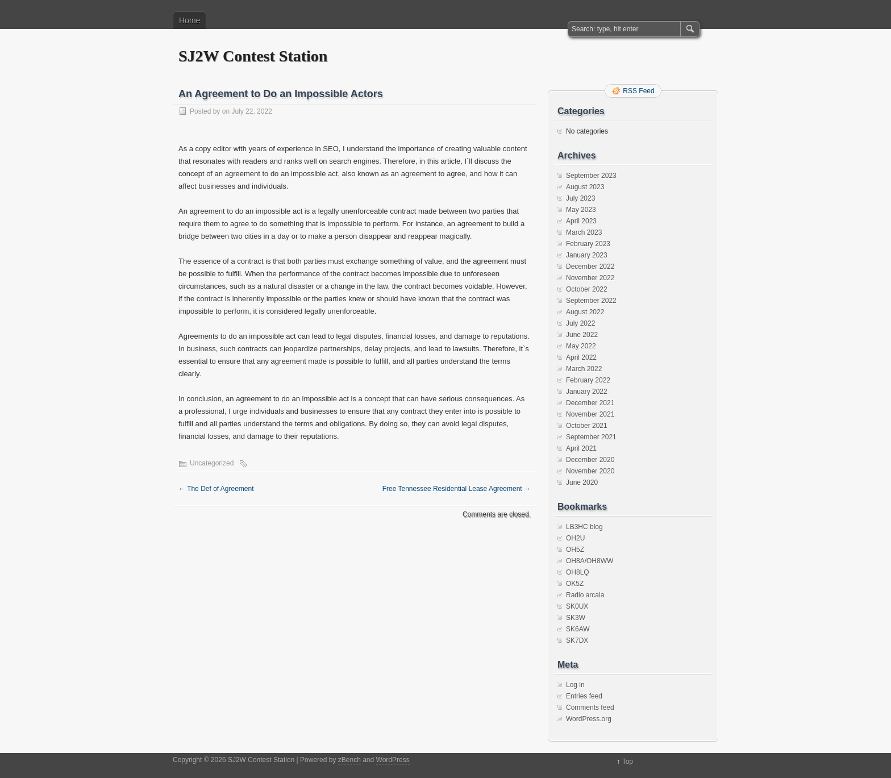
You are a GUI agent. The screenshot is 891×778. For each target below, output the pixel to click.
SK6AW (578, 629)
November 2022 (590, 278)
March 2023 (584, 232)
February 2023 (588, 244)
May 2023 (581, 210)
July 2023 (580, 198)
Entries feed (584, 696)
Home (189, 20)
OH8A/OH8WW (589, 561)
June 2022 (582, 335)
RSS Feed (638, 91)
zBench (349, 760)
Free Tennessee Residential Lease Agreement (456, 489)
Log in (575, 685)
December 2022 (590, 267)
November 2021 (590, 414)
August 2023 (585, 187)
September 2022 (591, 301)
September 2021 (591, 437)
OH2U (575, 538)
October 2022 (586, 289)
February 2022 (588, 380)
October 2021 (586, 426)
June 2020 (582, 482)
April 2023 (581, 221)
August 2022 (585, 312)
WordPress (393, 760)
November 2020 (590, 471)
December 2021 (590, 403)
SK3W (575, 618)
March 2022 (584, 369)
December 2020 (590, 460)
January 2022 (586, 392)
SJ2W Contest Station (252, 56)
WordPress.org (588, 719)
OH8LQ (577, 572)
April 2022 (581, 357)
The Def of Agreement (216, 489)
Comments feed (590, 708)
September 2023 (591, 176)
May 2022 (581, 346)
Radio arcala (585, 595)
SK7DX (577, 640)
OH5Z (575, 550)
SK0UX (577, 606)
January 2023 (586, 255)
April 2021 (581, 448)
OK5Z (575, 584)
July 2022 (580, 323)
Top (627, 761)
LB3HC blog (584, 527)
